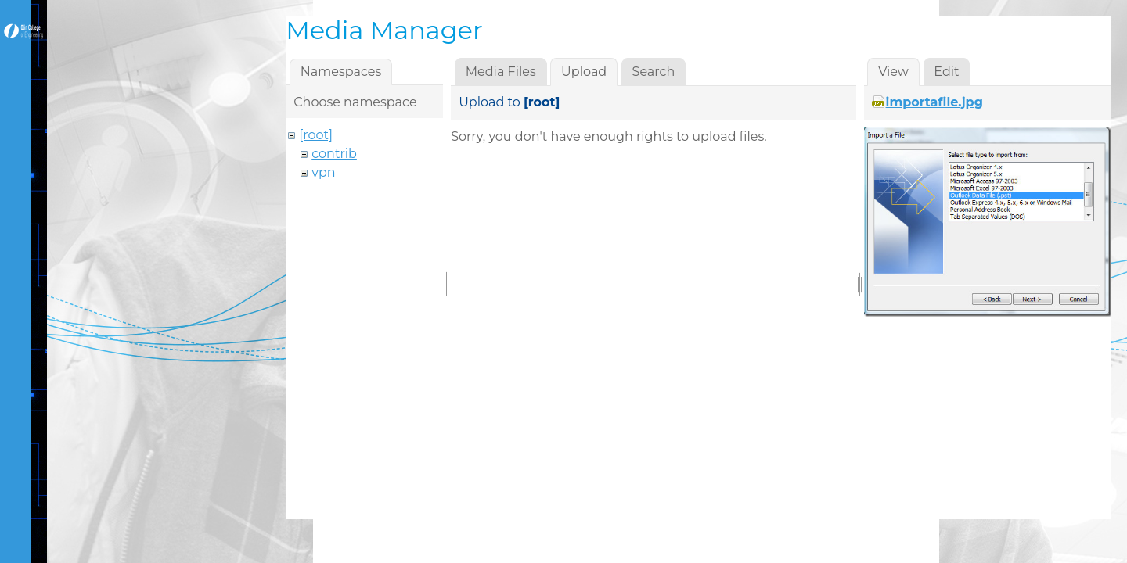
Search (653, 71)
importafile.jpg (934, 102)
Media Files (501, 71)
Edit (946, 71)
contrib (334, 153)
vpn (323, 172)
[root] (316, 134)
